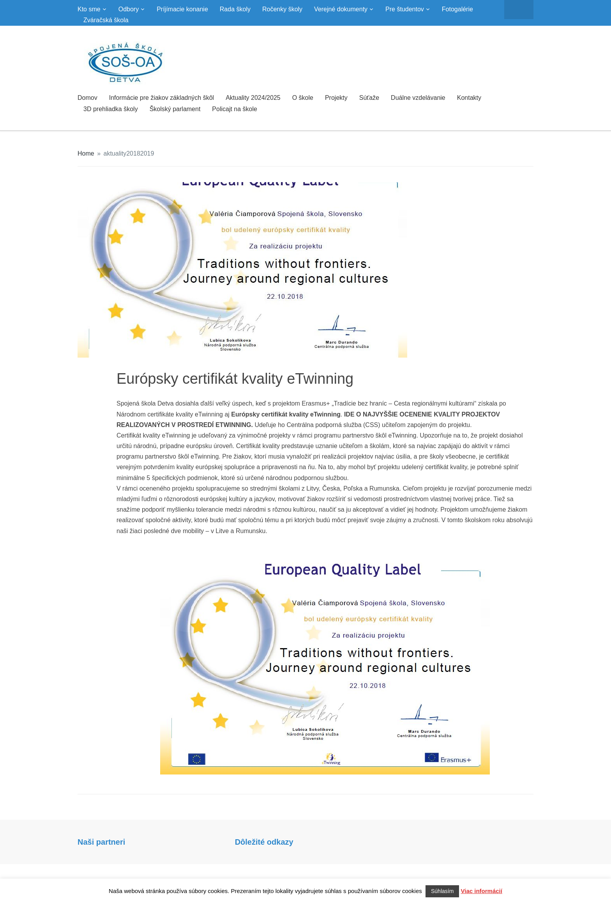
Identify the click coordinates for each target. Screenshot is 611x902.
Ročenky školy (282, 9)
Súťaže (369, 97)
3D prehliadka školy (110, 109)
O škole (302, 97)
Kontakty (469, 97)
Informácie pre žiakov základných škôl (161, 97)
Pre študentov (404, 9)
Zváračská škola (106, 20)
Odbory (128, 9)
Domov (87, 97)
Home (86, 153)
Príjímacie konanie (182, 9)
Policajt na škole (234, 109)
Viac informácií (481, 891)
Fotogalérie (457, 9)
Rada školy (235, 9)
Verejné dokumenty (340, 9)
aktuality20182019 (129, 153)
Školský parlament (175, 109)
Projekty (336, 97)
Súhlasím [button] (442, 891)
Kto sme (89, 9)
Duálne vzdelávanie (418, 97)
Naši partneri (101, 842)
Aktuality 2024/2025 (253, 97)
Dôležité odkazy (264, 842)
